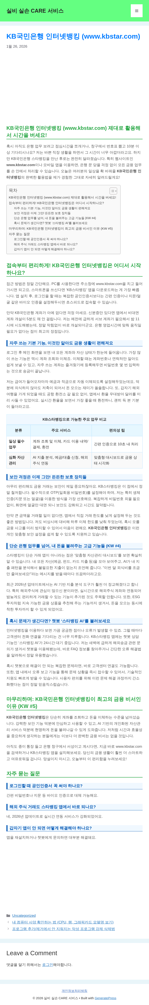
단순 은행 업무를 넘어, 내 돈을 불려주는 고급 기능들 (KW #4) (55, 218)
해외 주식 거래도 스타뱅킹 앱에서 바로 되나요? (45, 244)
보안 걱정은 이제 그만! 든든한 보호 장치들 (42, 213)
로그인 (47, 965)
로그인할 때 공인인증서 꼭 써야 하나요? (41, 239)
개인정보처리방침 (74, 991)
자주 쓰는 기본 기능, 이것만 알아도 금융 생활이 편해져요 (52, 208)
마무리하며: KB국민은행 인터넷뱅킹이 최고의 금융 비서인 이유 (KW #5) (61, 228)
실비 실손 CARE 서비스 (35, 11)
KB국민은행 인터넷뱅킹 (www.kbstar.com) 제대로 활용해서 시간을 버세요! (62, 197)
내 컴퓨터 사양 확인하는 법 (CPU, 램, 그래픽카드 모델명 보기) (62, 922)
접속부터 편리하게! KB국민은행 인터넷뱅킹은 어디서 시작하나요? (56, 203)
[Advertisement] (74, 87)
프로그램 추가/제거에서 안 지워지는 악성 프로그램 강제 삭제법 (63, 929)
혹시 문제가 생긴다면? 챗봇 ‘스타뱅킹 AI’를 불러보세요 (51, 223)
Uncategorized (24, 916)
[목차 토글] (111, 191)
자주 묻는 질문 (19, 234)
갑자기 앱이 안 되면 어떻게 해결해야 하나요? (44, 249)
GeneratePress (105, 998)
